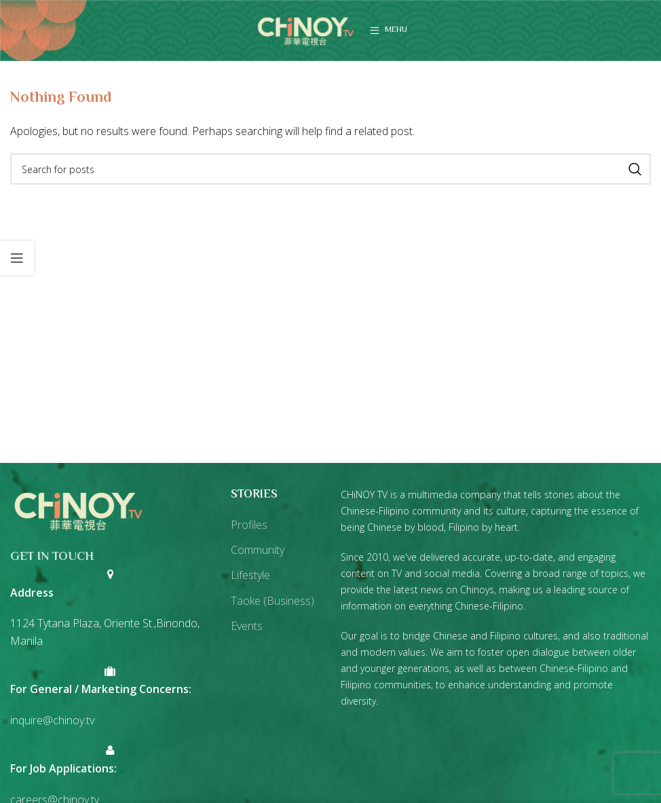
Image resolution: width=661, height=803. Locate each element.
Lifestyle (250, 574)
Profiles (249, 524)
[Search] (330, 169)
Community (257, 549)
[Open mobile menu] (388, 30)
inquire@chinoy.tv (52, 720)
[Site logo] (305, 29)
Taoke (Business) (272, 600)
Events (247, 625)
